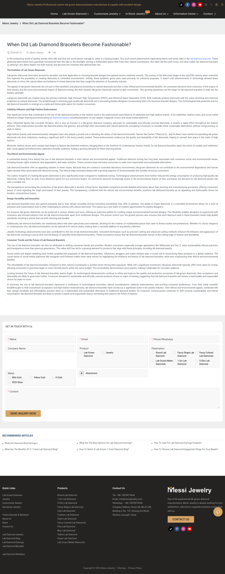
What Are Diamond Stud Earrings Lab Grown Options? (21, 443)
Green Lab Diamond (67, 538)
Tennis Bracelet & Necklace (15, 515)
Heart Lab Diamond (67, 518)
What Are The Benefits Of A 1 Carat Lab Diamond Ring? (31, 449)
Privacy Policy (135, 568)
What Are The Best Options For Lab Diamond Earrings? (105, 443)
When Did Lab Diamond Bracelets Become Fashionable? (53, 23)
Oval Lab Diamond (66, 511)
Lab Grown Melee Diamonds (71, 542)
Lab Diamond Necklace (13, 554)
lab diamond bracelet (200, 58)
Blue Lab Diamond (66, 530)
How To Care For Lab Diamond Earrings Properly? (178, 443)
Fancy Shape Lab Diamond (70, 507)
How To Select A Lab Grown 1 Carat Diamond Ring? (104, 449)
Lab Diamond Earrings (13, 542)
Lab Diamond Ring (11, 538)
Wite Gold (16, 377)
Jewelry (109, 352)
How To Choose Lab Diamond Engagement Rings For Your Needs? (186, 449)
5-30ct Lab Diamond (67, 503)
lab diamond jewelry (59, 117)
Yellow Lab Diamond (67, 534)
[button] (215, 13)
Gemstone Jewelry (11, 507)
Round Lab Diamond (67, 495)
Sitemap (121, 568)
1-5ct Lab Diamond (67, 499)
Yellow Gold (39, 377)
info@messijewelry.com (130, 499)
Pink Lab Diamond (66, 526)
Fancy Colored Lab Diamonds (72, 522)
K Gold (59, 377)
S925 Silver (17, 382)
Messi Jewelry (10, 23)
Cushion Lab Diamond (68, 515)
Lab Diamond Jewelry (12, 534)
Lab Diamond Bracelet (13, 546)
